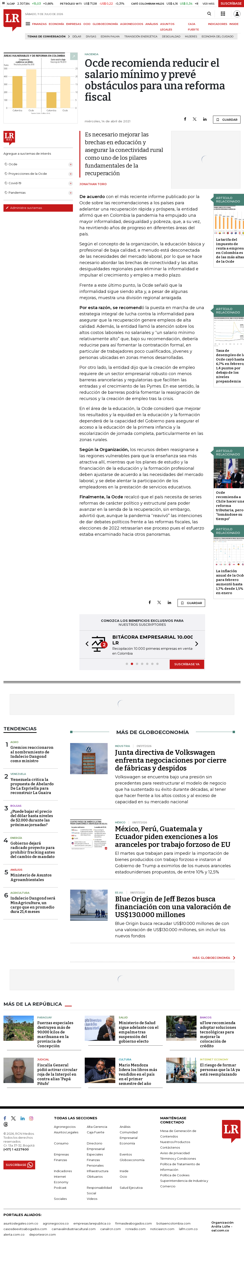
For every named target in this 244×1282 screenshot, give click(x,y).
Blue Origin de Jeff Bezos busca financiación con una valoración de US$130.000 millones (173, 907)
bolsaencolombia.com (173, 1223)
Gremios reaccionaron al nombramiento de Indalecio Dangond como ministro (31, 754)
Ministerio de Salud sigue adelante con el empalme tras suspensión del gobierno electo (139, 1032)
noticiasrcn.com (162, 1229)
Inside (124, 1171)
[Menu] (28, 24)
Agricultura (19, 892)
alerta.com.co (14, 1234)
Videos (92, 1199)
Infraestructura (97, 1171)
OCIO (87, 24)
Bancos (206, 1017)
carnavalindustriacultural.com (74, 1229)
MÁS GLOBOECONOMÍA (211, 958)
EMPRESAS (73, 24)
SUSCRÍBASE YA (187, 664)
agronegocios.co (56, 1223)
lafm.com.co (188, 1229)
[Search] (209, 14)
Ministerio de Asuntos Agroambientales (31, 877)
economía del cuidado (217, 36)
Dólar (76, 36)
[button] (85, 644)
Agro (14, 742)
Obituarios (95, 1176)
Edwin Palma (110, 36)
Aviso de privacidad (175, 1153)
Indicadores (63, 1171)
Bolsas (16, 805)
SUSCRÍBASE (231, 3)
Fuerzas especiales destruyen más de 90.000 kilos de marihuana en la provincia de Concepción (55, 1034)
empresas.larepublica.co (92, 1223)
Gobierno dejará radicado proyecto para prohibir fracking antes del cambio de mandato (32, 850)
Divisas (91, 36)
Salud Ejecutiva (131, 1187)
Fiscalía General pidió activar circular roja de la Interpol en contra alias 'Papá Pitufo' (57, 1074)
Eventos (126, 1154)
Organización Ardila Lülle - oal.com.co (222, 1226)
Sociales (60, 1199)
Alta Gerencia (97, 1127)
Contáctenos (170, 1147)
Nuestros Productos (175, 1142)
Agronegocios (64, 1127)
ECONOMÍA (56, 24)
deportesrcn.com (42, 1234)
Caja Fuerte (95, 1132)
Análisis (16, 869)
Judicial (43, 1059)
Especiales (95, 1154)
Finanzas (60, 1160)
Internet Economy (214, 1059)
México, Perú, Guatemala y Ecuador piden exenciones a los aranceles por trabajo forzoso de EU (172, 837)
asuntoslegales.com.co (20, 1223)
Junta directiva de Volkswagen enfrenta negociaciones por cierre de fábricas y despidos (170, 760)
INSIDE (233, 24)
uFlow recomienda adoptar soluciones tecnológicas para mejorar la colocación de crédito (218, 1034)
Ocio (123, 1176)
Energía (16, 838)
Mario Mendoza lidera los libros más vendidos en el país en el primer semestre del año (138, 1074)
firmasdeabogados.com (133, 1223)
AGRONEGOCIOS (131, 24)
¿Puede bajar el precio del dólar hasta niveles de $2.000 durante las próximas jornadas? (31, 818)
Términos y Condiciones (178, 1158)
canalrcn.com (110, 1229)
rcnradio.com (135, 1229)
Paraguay (44, 1017)
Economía (127, 1143)
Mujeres (191, 36)
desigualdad (171, 36)
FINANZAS (39, 24)
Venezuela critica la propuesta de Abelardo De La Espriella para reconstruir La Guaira (32, 786)
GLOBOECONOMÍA (105, 24)
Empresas (61, 1154)
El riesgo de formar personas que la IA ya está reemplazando (220, 1070)
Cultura (125, 1059)
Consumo (61, 1143)
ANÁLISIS (151, 24)
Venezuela (18, 774)
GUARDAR (227, 119)
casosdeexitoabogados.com (25, 1229)
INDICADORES (217, 24)
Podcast (60, 1187)
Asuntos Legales (66, 1132)
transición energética (140, 36)
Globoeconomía (132, 1160)
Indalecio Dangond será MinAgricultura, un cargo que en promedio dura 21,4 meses (32, 905)
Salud (123, 1017)
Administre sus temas (24, 208)
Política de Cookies (174, 1175)
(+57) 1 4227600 (16, 1149)
